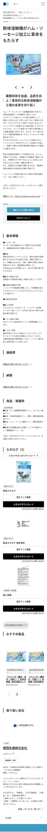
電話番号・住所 (10, 760)
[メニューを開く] (43, 4)
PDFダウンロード (23, 218)
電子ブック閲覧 (24, 497)
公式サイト (8, 753)
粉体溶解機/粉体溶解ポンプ (16, 625)
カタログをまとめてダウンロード (23, 455)
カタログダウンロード (24, 504)
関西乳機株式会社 (15, 748)
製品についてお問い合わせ (23, 210)
